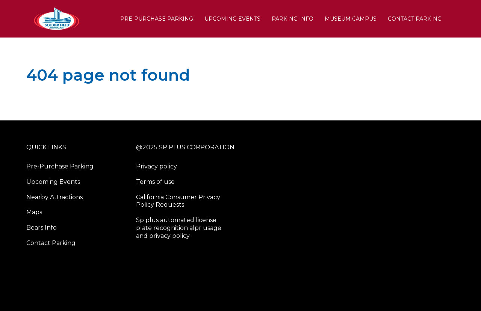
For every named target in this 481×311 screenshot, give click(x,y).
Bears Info (41, 227)
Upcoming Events (232, 18)
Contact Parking (415, 18)
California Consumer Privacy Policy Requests (178, 201)
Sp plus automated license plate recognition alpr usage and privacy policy (178, 227)
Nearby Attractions (54, 197)
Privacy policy (156, 166)
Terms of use (155, 181)
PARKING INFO (292, 18)
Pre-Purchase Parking (156, 18)
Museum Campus (351, 18)
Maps (34, 212)
